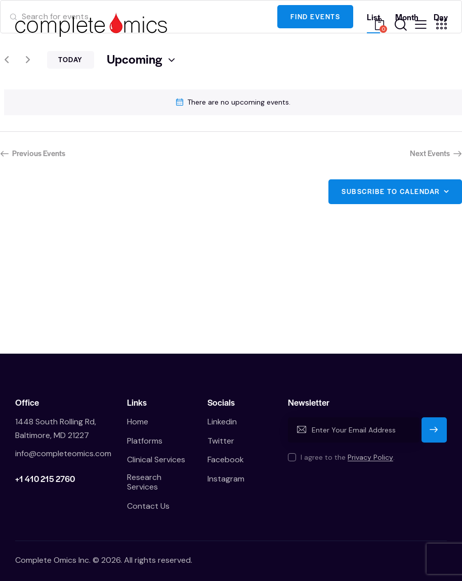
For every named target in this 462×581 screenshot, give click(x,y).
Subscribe (434, 434)
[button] (421, 23)
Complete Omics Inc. (53, 560)
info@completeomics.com (63, 453)
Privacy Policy (370, 457)
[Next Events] (28, 60)
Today (70, 59)
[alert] (233, 102)
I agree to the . (348, 457)
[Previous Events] (7, 60)
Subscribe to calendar (391, 191)
